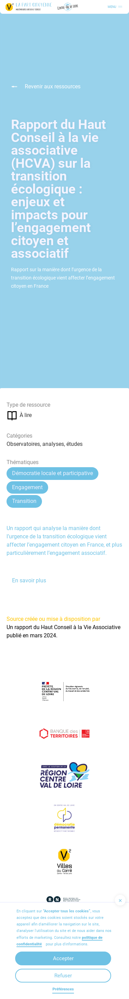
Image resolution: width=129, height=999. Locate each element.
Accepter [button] (63, 958)
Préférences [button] (63, 989)
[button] (120, 900)
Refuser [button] (63, 976)
